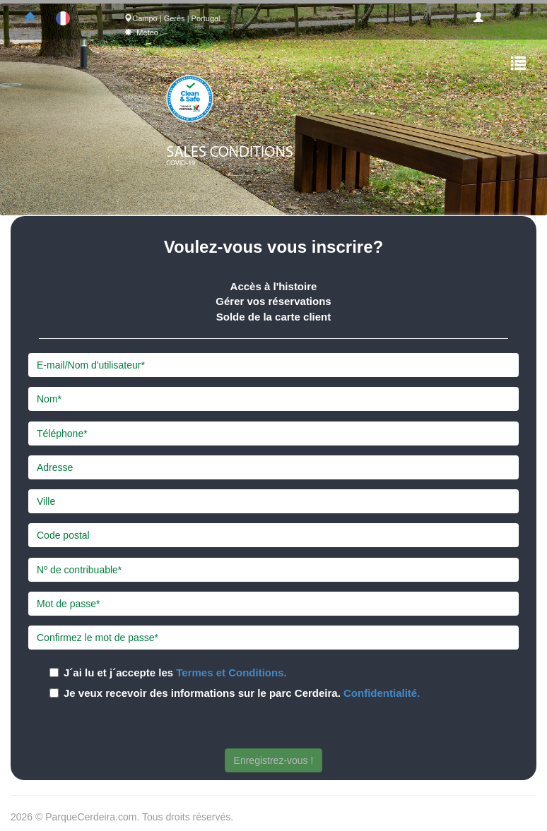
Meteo (147, 32)
